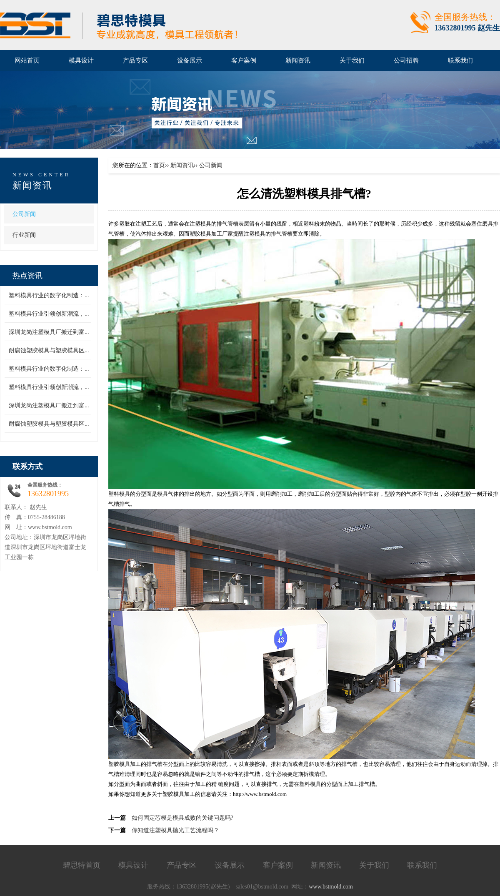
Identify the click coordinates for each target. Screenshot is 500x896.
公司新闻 (24, 214)
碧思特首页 (81, 865)
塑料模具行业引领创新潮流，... (49, 314)
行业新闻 (24, 235)
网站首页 (27, 60)
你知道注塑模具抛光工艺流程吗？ (175, 830)
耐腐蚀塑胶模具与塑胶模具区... (49, 350)
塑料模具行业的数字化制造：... (49, 295)
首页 (159, 165)
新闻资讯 (32, 185)
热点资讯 (27, 275)
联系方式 (27, 466)
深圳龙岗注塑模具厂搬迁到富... (49, 332)
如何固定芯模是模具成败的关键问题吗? (182, 818)
